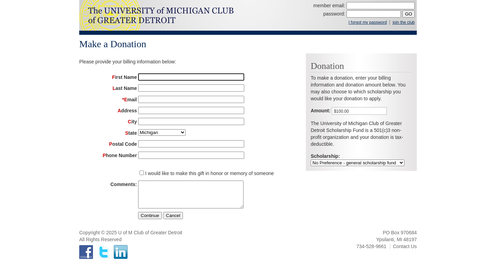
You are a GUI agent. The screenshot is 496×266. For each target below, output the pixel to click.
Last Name (125, 88)
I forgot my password (368, 22)
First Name (124, 77)
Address (127, 110)
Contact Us (405, 251)
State (131, 133)
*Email (129, 99)
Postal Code (123, 144)
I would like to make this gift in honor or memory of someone (209, 173)
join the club (404, 22)
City (132, 121)
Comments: (123, 184)
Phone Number (120, 155)
